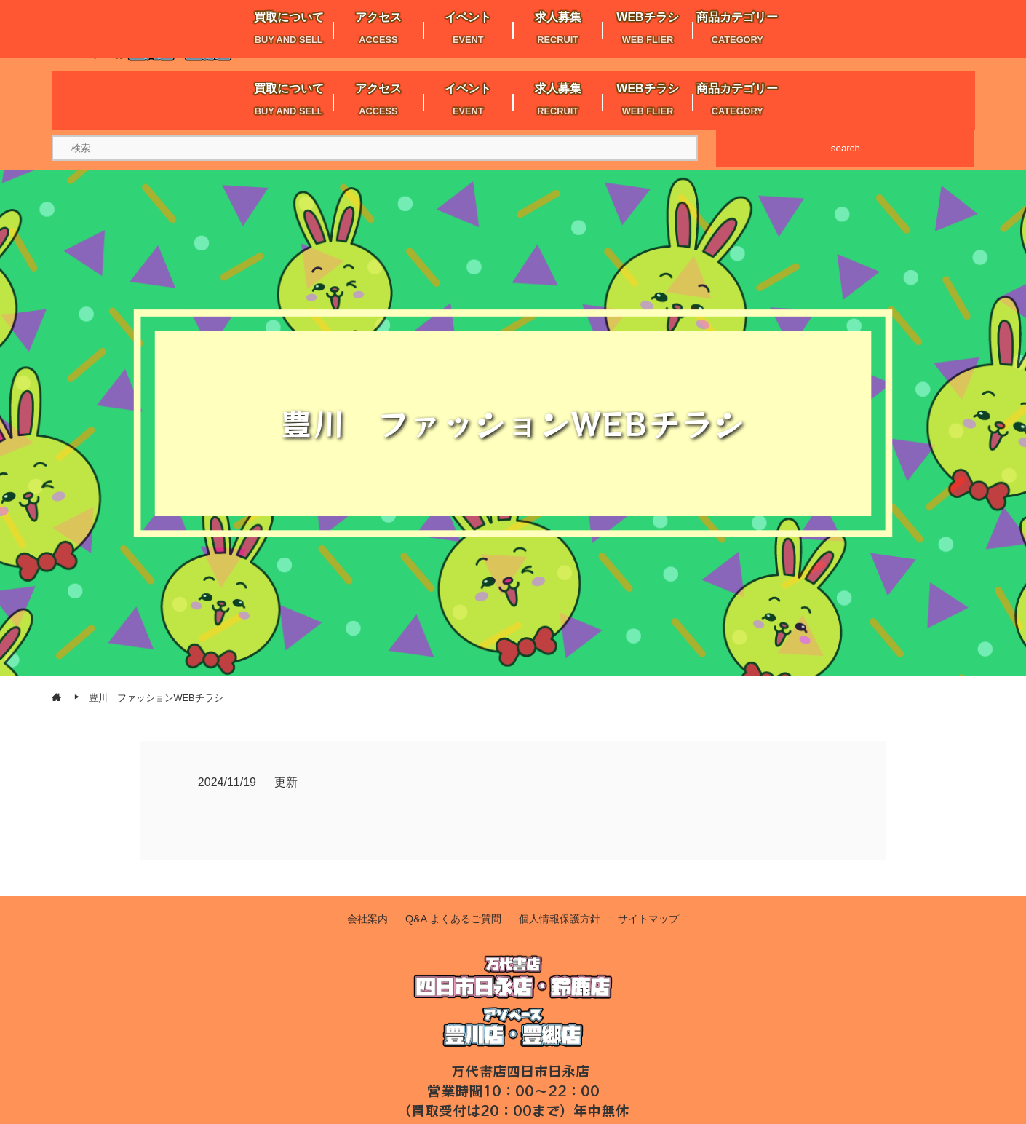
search (845, 148)
